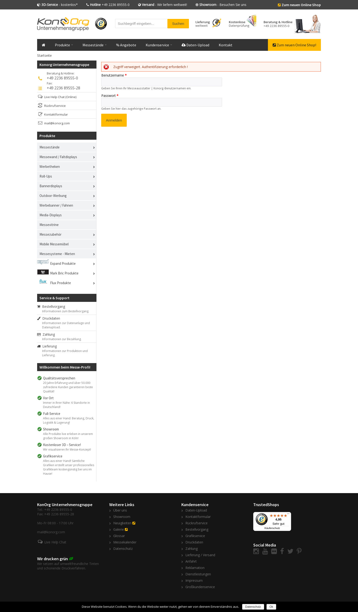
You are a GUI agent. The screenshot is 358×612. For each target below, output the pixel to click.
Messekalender (124, 542)
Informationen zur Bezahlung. (62, 339)
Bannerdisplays (50, 186)
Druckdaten (48, 318)
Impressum (194, 580)
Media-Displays (50, 215)
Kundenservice (159, 45)
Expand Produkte (63, 263)
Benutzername (114, 75)
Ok (271, 606)
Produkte (64, 45)
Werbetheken (49, 166)
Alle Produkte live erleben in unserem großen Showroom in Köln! (68, 436)
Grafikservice (195, 536)
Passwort (109, 95)
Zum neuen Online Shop (301, 4)
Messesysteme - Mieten (57, 254)
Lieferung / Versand (200, 555)
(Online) (70, 97)
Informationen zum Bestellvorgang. (65, 311)
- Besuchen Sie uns (222, 4)
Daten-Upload (195, 45)
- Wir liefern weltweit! (164, 4)
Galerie (118, 529)
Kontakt (225, 45)
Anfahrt (191, 561)
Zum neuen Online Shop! (294, 45)
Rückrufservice (55, 106)
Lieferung (47, 346)
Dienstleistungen (198, 574)
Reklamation (195, 567)
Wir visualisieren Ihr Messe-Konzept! (67, 449)
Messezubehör (50, 234)
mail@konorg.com (57, 123)
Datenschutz (123, 548)
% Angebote (126, 45)
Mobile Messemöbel (54, 244)
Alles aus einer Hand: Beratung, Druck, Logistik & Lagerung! (68, 420)
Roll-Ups (45, 176)
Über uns (120, 510)
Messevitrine (49, 224)
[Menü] (288, 515)
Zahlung (46, 334)
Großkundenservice (200, 587)
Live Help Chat (54, 97)
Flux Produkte (60, 283)
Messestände (95, 45)
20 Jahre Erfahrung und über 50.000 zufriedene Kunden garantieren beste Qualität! (68, 387)
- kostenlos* (59, 4)
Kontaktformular (56, 114)
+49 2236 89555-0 (110, 4)
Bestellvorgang (51, 306)
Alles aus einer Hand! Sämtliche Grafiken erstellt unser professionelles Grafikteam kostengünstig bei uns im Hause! (68, 467)
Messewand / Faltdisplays (58, 157)
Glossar (119, 536)
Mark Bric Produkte (64, 273)
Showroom (121, 516)
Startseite (44, 55)
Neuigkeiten (122, 523)
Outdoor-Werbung (53, 195)
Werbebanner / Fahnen (56, 205)
